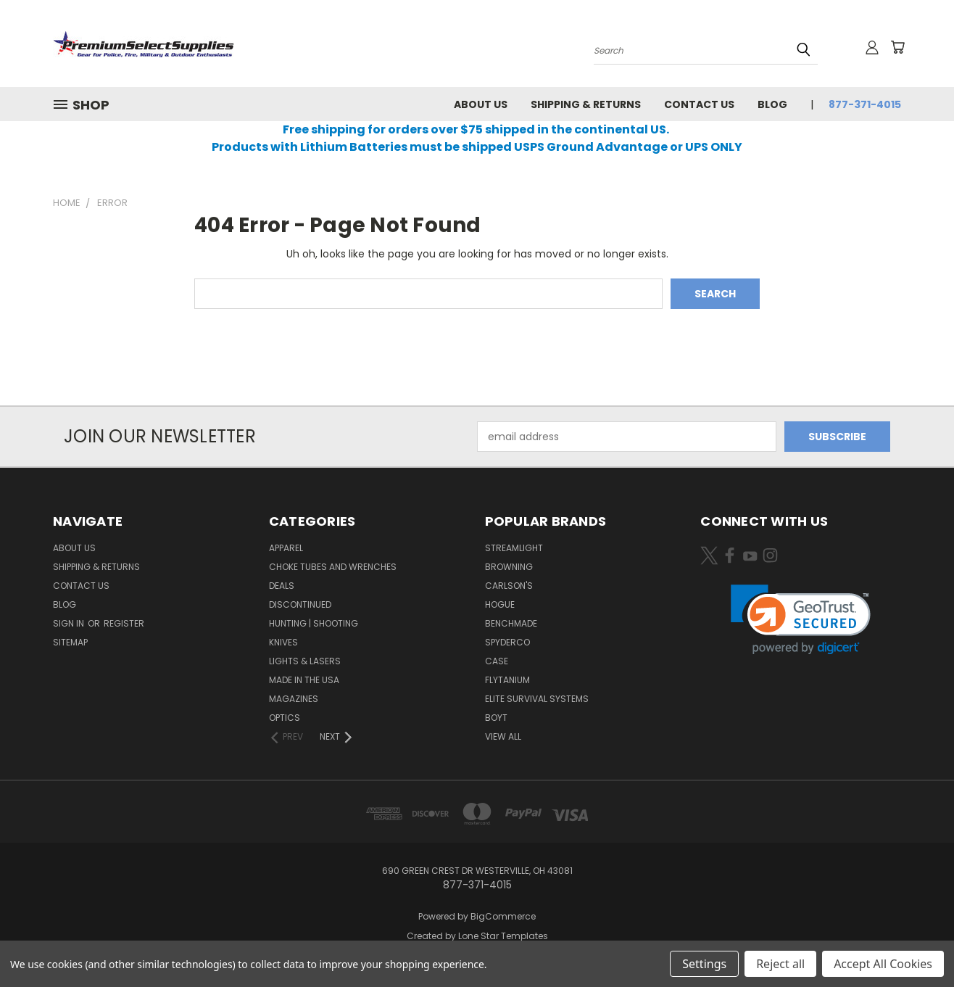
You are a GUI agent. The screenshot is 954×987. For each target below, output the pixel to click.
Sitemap (70, 642)
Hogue (500, 604)
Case (496, 661)
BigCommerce (503, 916)
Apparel (286, 548)
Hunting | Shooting (313, 623)
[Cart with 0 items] (897, 47)
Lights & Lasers (305, 661)
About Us (480, 104)
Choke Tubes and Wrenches (333, 567)
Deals (281, 585)
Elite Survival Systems (537, 699)
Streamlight (514, 548)
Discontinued (300, 604)
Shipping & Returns (586, 104)
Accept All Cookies (883, 964)
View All (503, 736)
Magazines (293, 699)
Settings (704, 964)
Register (124, 623)
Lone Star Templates (503, 936)
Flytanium (507, 680)
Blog (772, 104)
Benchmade (511, 623)
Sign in (69, 623)
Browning (509, 567)
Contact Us (699, 104)
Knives (283, 642)
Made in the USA (304, 680)
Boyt (496, 717)
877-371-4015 (865, 104)
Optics (284, 717)
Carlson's (509, 585)
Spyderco (507, 642)
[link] (801, 619)
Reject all (780, 964)
